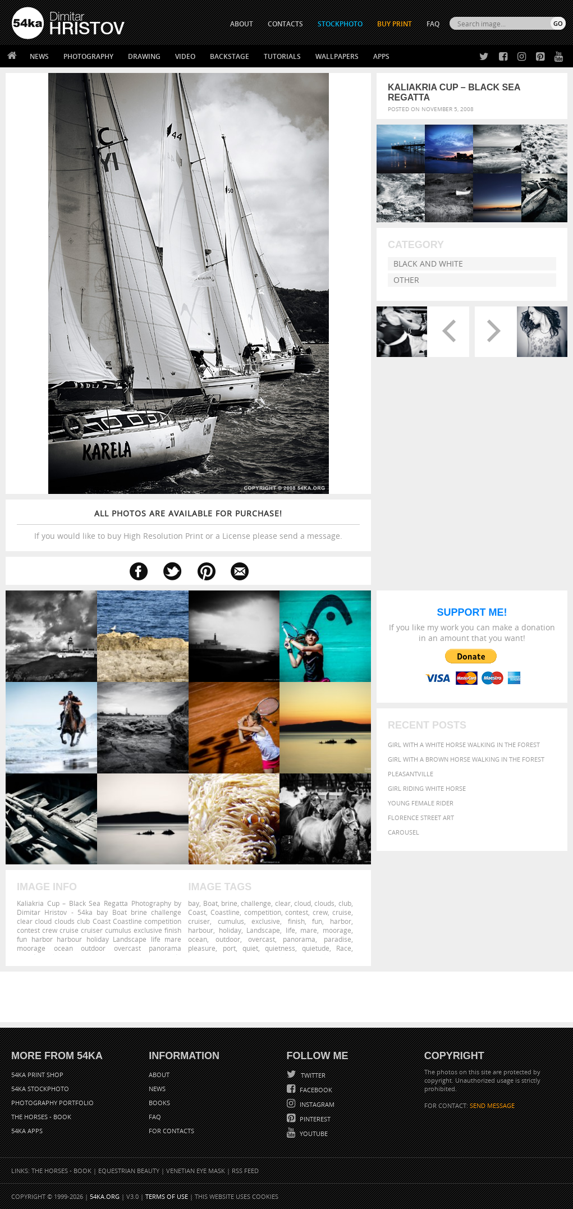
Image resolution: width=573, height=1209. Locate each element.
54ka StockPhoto (40, 1088)
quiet (250, 948)
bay (193, 903)
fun (317, 921)
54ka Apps (27, 1130)
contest (296, 912)
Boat (210, 903)
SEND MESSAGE (492, 1105)
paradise (337, 939)
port (229, 948)
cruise (341, 912)
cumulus (231, 921)
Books (159, 1102)
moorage (337, 930)
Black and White (428, 263)
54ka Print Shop (37, 1074)
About (159, 1074)
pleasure (202, 948)
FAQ (433, 24)
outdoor (228, 939)
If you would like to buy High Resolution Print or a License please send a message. (188, 524)
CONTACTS (285, 24)
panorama (299, 939)
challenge (256, 903)
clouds (324, 903)
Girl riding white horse (427, 788)
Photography (88, 56)
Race (343, 948)
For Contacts (171, 1130)
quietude (315, 948)
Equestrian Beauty (128, 1170)
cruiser (199, 921)
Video (185, 56)
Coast (197, 912)
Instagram (316, 1104)
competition (262, 912)
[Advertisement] (289, 997)
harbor (340, 921)
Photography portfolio (52, 1102)
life (290, 930)
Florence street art (421, 817)
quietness (280, 948)
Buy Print (394, 24)
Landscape (263, 930)
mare (308, 930)
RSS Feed (245, 1170)
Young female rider (420, 803)
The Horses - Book (41, 1116)
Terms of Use (166, 1196)
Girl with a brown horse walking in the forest (466, 759)
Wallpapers (337, 56)
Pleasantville (410, 774)
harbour (200, 930)
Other (406, 279)
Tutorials (282, 56)
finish (296, 921)
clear (283, 903)
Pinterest (314, 1119)
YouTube (313, 1133)
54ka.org (105, 1196)
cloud (302, 903)
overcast (261, 939)
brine (229, 903)
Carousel (403, 832)
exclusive (265, 921)
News (39, 56)
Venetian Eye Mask (195, 1170)
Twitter (312, 1075)
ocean (197, 939)
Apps (381, 56)
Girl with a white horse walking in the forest (464, 744)
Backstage (229, 56)
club (344, 903)
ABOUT (241, 24)
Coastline (225, 912)
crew (320, 912)
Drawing (144, 56)
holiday (230, 930)
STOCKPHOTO (340, 24)
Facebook (315, 1090)
